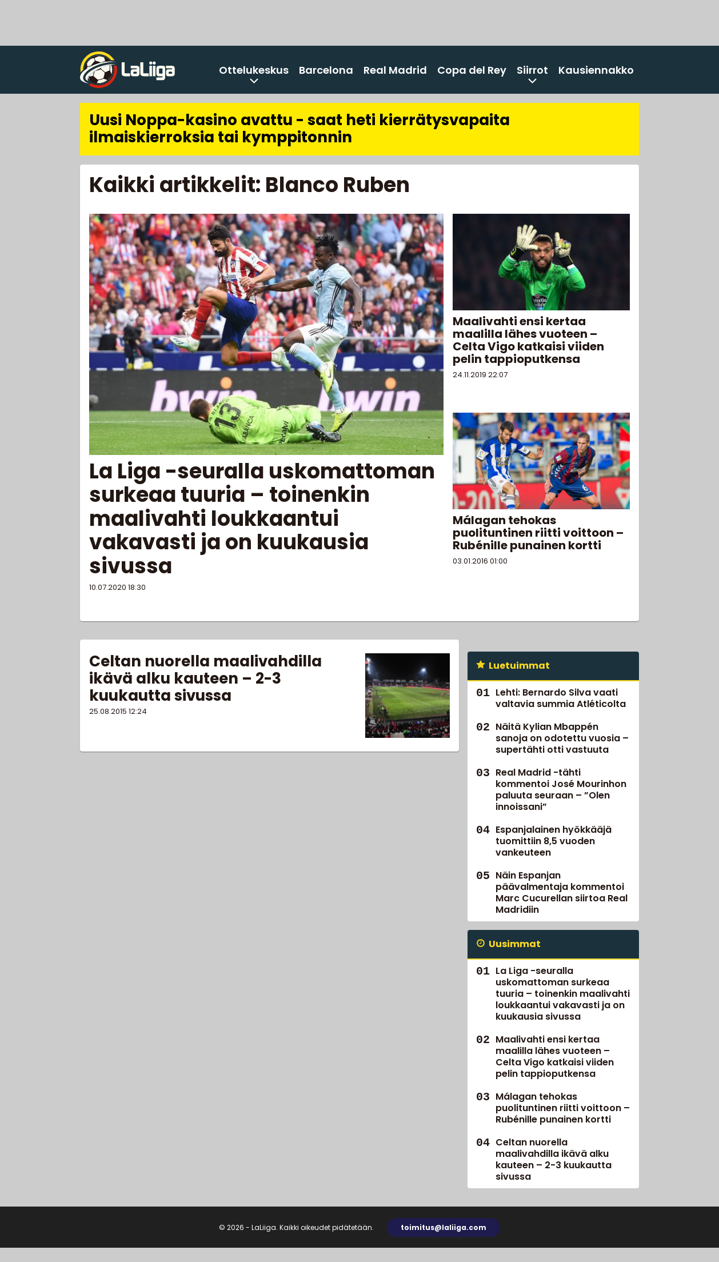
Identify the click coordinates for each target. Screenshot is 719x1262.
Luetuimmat (519, 665)
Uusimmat (515, 944)
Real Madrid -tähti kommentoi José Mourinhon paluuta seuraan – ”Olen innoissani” (561, 789)
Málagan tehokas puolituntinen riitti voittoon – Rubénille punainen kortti (538, 532)
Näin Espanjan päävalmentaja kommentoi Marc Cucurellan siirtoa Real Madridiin (562, 892)
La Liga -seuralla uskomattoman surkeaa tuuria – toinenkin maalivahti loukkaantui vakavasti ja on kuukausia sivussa (262, 519)
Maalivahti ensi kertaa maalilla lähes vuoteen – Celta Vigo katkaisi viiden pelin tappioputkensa (528, 340)
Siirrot (532, 70)
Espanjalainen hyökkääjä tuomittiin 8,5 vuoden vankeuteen (554, 841)
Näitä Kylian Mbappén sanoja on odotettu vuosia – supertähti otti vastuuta (562, 738)
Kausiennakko (596, 70)
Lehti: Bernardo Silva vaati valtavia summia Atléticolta (561, 698)
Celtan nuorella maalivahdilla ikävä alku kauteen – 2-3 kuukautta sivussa (205, 678)
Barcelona (326, 70)
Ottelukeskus (254, 70)
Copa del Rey (471, 70)
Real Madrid (395, 70)
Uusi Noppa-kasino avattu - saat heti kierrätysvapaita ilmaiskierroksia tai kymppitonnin (299, 128)
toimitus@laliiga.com (443, 1227)
